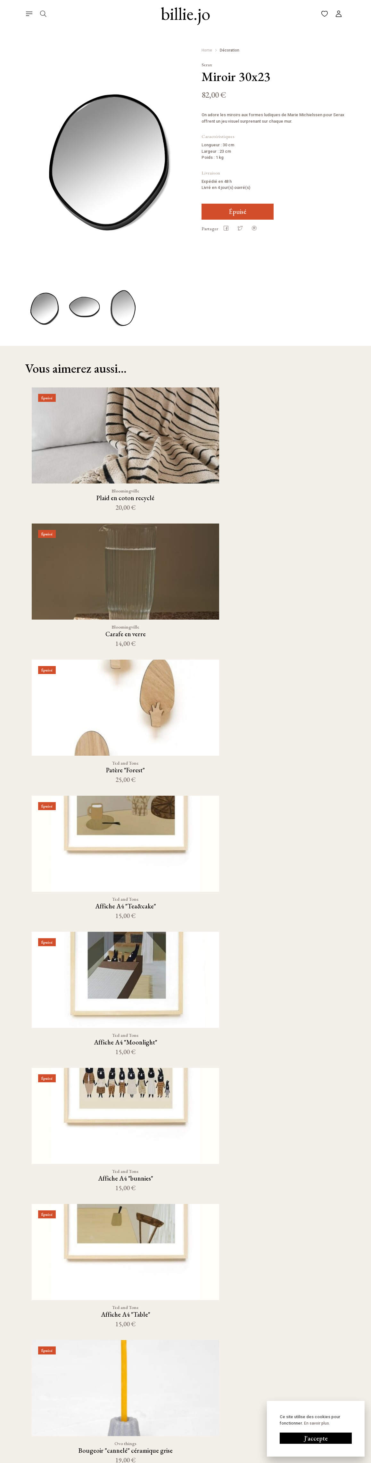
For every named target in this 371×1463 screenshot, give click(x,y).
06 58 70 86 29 (307, 1390)
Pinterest (242, 1401)
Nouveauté (118, 1389)
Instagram (243, 1380)
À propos (177, 1400)
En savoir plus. (317, 1423)
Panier (174, 1379)
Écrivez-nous (306, 1380)
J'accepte (316, 1438)
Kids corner (119, 1420)
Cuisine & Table (122, 1379)
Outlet (114, 1441)
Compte (176, 1389)
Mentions (178, 1458)
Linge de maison (123, 1410)
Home (207, 50)
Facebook (243, 1390)
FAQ (172, 1410)
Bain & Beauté (121, 1430)
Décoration (229, 50)
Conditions (204, 1458)
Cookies (229, 1458)
